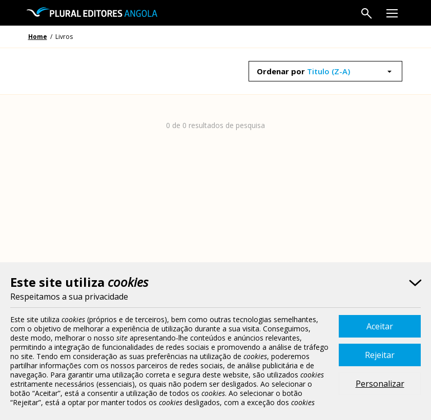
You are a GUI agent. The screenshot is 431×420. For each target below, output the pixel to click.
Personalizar (380, 383)
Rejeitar (380, 355)
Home (37, 36)
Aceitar (379, 326)
